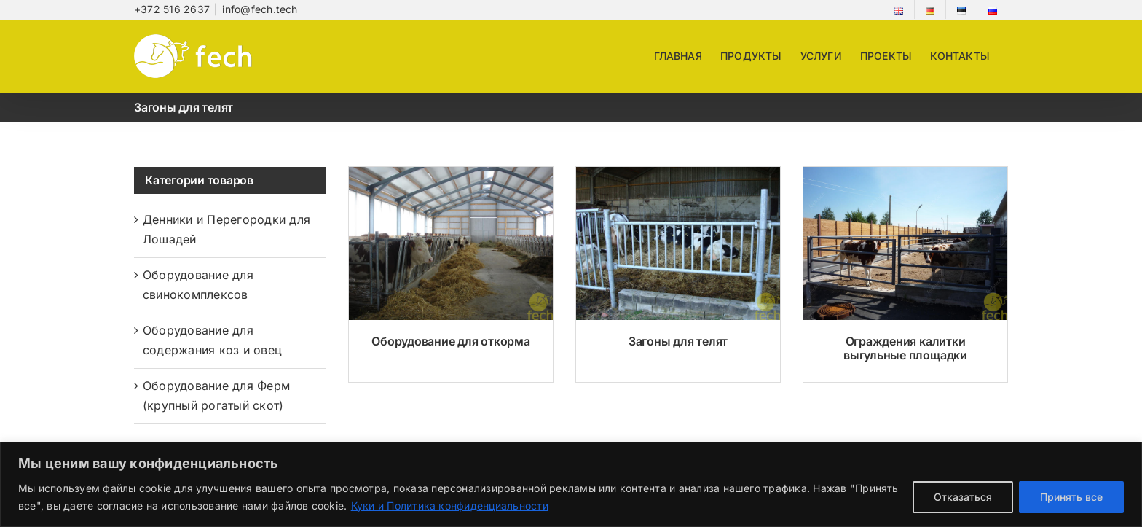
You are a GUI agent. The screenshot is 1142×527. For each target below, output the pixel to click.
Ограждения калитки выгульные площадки (905, 348)
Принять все (1071, 497)
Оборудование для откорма (450, 341)
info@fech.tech (259, 9)
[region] (571, 484)
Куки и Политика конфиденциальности (449, 505)
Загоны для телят (678, 341)
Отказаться (963, 497)
